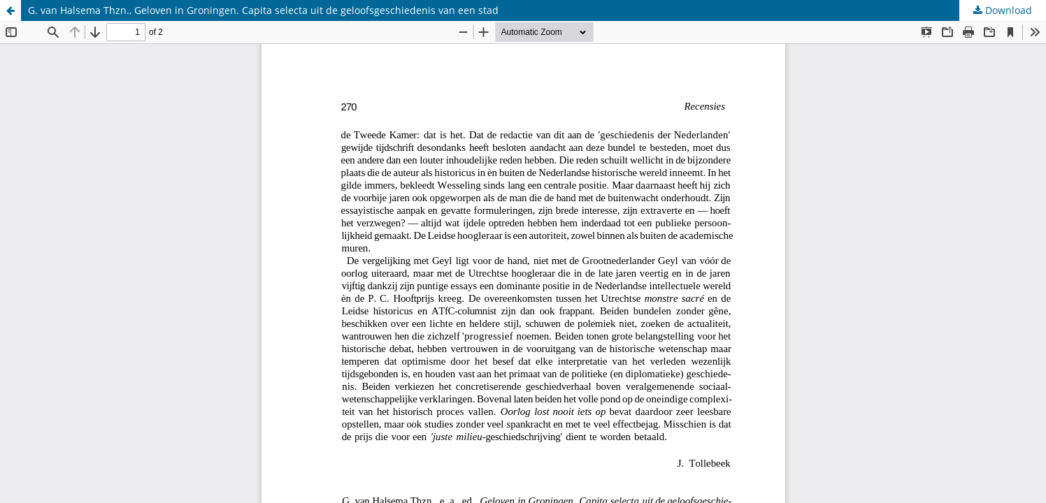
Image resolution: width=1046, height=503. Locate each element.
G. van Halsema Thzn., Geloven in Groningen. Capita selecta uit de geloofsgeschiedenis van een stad (263, 10)
